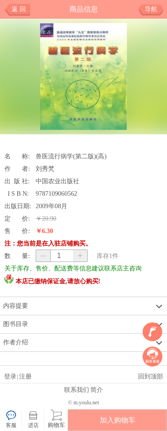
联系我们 (76, 389)
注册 (25, 376)
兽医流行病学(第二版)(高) (71, 156)
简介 (96, 389)
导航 (154, 9)
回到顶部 (150, 376)
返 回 (19, 9)
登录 (10, 376)
